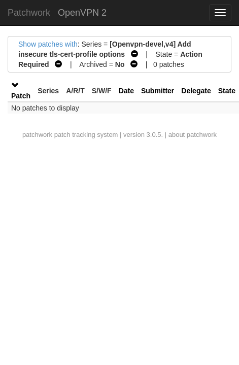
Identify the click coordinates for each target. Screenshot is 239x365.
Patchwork (29, 13)
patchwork (37, 134)
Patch (20, 96)
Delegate (196, 91)
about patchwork (192, 134)
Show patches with (48, 44)
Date (126, 91)
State (226, 91)
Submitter (157, 91)
